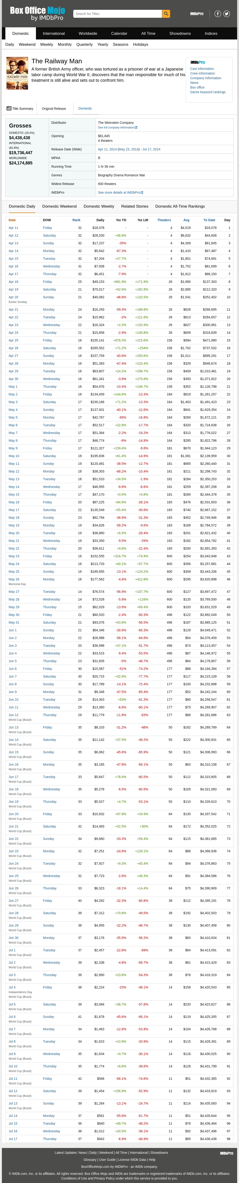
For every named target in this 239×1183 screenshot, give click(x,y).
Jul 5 (12, 1004)
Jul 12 (13, 1091)
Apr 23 (13, 325)
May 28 (14, 599)
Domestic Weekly (99, 206)
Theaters (164, 220)
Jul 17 (13, 1139)
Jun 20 (13, 814)
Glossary (90, 1160)
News (194, 83)
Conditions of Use (74, 1178)
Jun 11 (13, 707)
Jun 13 (13, 727)
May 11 (14, 463)
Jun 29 (13, 925)
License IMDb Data (132, 1160)
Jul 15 (13, 1123)
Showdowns (180, 33)
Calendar (119, 33)
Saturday (49, 235)
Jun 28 (13, 913)
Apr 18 (13, 282)
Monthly (65, 44)
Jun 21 (13, 826)
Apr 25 (13, 340)
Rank (76, 220)
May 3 (13, 402)
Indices (211, 33)
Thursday (49, 274)
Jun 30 (13, 938)
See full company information (118, 127)
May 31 (14, 622)
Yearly (102, 44)
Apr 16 (13, 266)
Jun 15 (13, 752)
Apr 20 (13, 297)
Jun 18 (13, 789)
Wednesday (51, 266)
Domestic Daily (22, 206)
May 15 (14, 494)
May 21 (14, 541)
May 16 (14, 502)
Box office (197, 87)
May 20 (14, 533)
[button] (209, 94)
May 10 (14, 456)
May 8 (13, 440)
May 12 (14, 471)
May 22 (14, 548)
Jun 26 (13, 888)
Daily (9, 44)
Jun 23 (13, 851)
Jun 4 (13, 653)
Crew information (202, 73)
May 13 (14, 479)
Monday (49, 251)
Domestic (20, 33)
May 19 (14, 525)
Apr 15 (13, 258)
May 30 (14, 615)
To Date (209, 220)
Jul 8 (12, 1041)
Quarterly (84, 44)
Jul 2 (12, 962)
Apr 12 (13, 235)
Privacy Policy (104, 1178)
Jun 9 (13, 692)
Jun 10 (13, 699)
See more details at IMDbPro (121, 192)
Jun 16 (13, 764)
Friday (47, 228)
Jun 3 (13, 645)
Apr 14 (13, 251)
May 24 (14, 564)
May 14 (14, 487)
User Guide (107, 1160)
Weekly (46, 44)
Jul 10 (13, 1066)
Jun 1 (13, 630)
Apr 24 (13, 332)
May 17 (14, 510)
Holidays (140, 44)
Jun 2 (13, 638)
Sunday (48, 243)
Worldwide (88, 33)
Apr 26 (13, 348)
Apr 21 (13, 309)
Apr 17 (13, 274)
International (54, 33)
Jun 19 (13, 801)
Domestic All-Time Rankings (180, 206)
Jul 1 (12, 950)
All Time (148, 33)
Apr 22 (13, 317)
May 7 (13, 433)
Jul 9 (12, 1054)
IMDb (139, 1167)
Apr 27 (13, 356)
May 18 (14, 517)
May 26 (14, 579)
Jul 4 (12, 987)
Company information (205, 78)
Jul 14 (13, 1116)
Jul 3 (12, 975)
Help (152, 1160)
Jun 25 (13, 876)
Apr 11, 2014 (107, 149)
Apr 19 (13, 289)
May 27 (14, 591)
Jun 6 (13, 669)
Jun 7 (13, 676)
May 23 (14, 556)
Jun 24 (13, 863)
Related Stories (134, 206)
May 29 (14, 607)
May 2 (13, 394)
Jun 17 (13, 777)
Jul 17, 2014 (151, 149)
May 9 (13, 448)
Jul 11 (13, 1078)
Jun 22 (13, 839)
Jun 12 (13, 715)
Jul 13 (13, 1103)
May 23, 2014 (129, 149)
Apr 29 (13, 371)
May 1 (13, 386)
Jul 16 (13, 1131)
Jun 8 (13, 684)
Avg (186, 220)
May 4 (13, 410)
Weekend (27, 44)
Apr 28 (13, 363)
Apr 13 (13, 243)
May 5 (13, 417)
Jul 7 (12, 1029)
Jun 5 (13, 661)
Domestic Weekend (59, 206)
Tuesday (49, 258)
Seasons (120, 44)
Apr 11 (13, 228)
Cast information (202, 69)
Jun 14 (13, 740)
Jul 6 (12, 1017)
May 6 (13, 425)
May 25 (14, 571)
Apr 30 (13, 379)
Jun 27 (13, 900)
